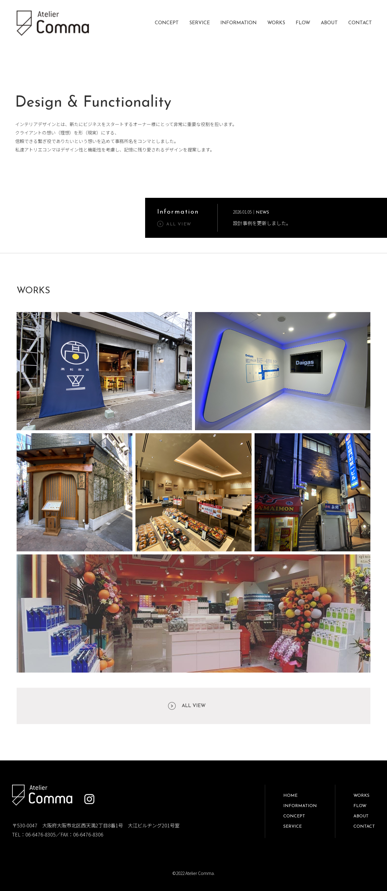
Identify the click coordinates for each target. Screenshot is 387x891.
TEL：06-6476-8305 (34, 834)
